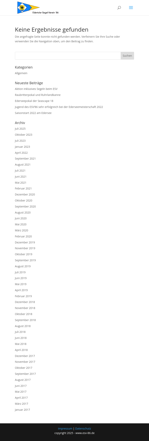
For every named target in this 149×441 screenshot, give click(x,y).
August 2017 (23, 380)
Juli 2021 (20, 170)
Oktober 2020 (23, 200)
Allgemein (21, 73)
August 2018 (23, 326)
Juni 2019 (21, 278)
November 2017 (25, 362)
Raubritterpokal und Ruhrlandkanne (38, 95)
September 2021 (25, 158)
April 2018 (21, 350)
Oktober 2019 (23, 254)
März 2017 (21, 403)
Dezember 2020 (25, 194)
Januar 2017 (22, 409)
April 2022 (21, 153)
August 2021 (23, 164)
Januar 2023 (22, 146)
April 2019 (21, 290)
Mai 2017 (21, 391)
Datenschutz (83, 428)
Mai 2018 (21, 344)
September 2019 (25, 260)
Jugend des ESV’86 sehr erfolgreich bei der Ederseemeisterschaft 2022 (59, 107)
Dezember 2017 (25, 356)
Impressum (65, 428)
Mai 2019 (21, 284)
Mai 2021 (21, 182)
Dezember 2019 (25, 242)
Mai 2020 (21, 224)
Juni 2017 (21, 386)
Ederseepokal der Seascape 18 (34, 101)
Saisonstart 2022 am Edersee (33, 113)
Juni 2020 (21, 218)
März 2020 (21, 230)
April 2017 (21, 397)
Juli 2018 (20, 332)
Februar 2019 (23, 296)
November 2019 (25, 248)
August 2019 (23, 266)
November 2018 (25, 308)
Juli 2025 (20, 128)
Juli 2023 (20, 140)
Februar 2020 (23, 236)
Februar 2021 (23, 188)
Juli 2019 (20, 272)
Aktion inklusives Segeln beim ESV (36, 89)
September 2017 (25, 374)
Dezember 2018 (25, 302)
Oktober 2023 (23, 134)
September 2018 (25, 320)
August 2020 (23, 212)
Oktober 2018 (23, 314)
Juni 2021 (21, 176)
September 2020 (25, 206)
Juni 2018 (21, 338)
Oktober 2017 (23, 368)
